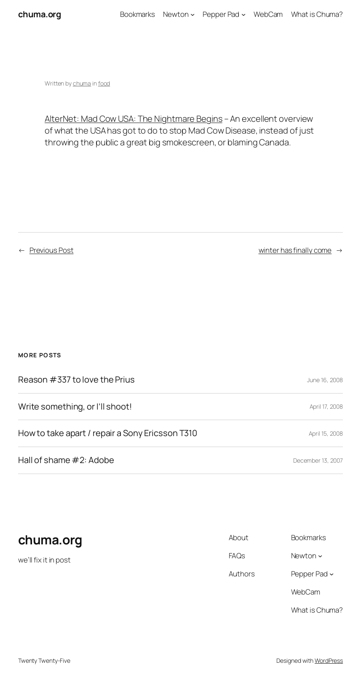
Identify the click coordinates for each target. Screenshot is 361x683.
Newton (175, 14)
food (104, 83)
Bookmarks (137, 14)
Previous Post (51, 250)
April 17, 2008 (326, 406)
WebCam (268, 14)
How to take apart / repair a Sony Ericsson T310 (107, 433)
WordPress (329, 660)
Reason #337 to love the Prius (76, 380)
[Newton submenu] (192, 14)
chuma (82, 83)
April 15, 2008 (326, 433)
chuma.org (39, 14)
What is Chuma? (317, 14)
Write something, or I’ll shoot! (75, 407)
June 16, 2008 (325, 380)
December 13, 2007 (318, 460)
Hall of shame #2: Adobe (66, 460)
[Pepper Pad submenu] (243, 14)
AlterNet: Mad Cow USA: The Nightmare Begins (133, 118)
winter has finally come (295, 250)
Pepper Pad (221, 14)
